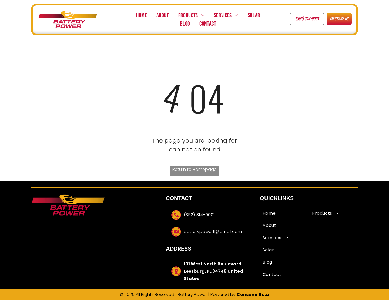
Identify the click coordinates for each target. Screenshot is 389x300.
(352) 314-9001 (199, 215)
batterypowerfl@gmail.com (213, 231)
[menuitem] (142, 15)
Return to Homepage (194, 169)
